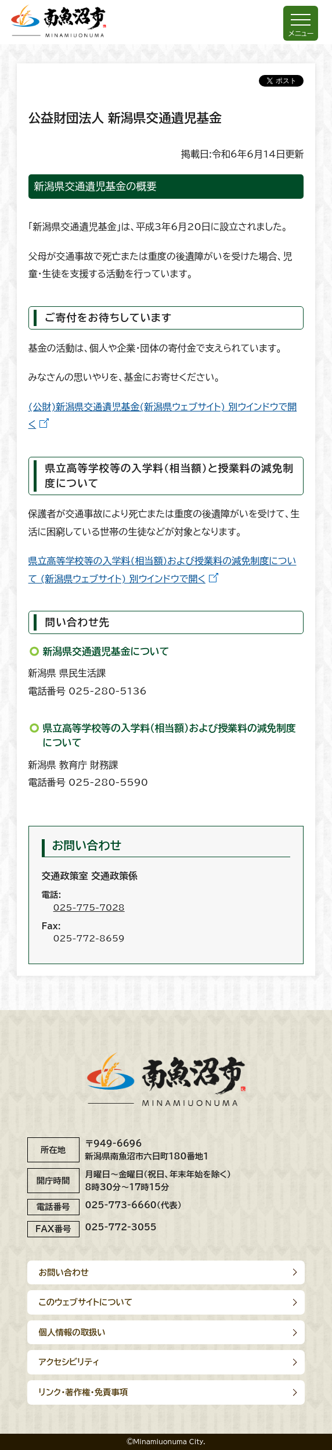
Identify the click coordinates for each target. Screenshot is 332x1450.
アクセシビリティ (69, 1362)
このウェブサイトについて (86, 1302)
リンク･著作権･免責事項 (83, 1392)
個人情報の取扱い (72, 1332)
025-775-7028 (89, 907)
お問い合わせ (64, 1272)
